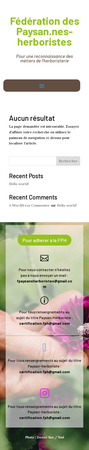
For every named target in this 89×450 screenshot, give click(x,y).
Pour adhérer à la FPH (44, 240)
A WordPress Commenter (29, 205)
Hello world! (19, 184)
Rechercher (68, 161)
